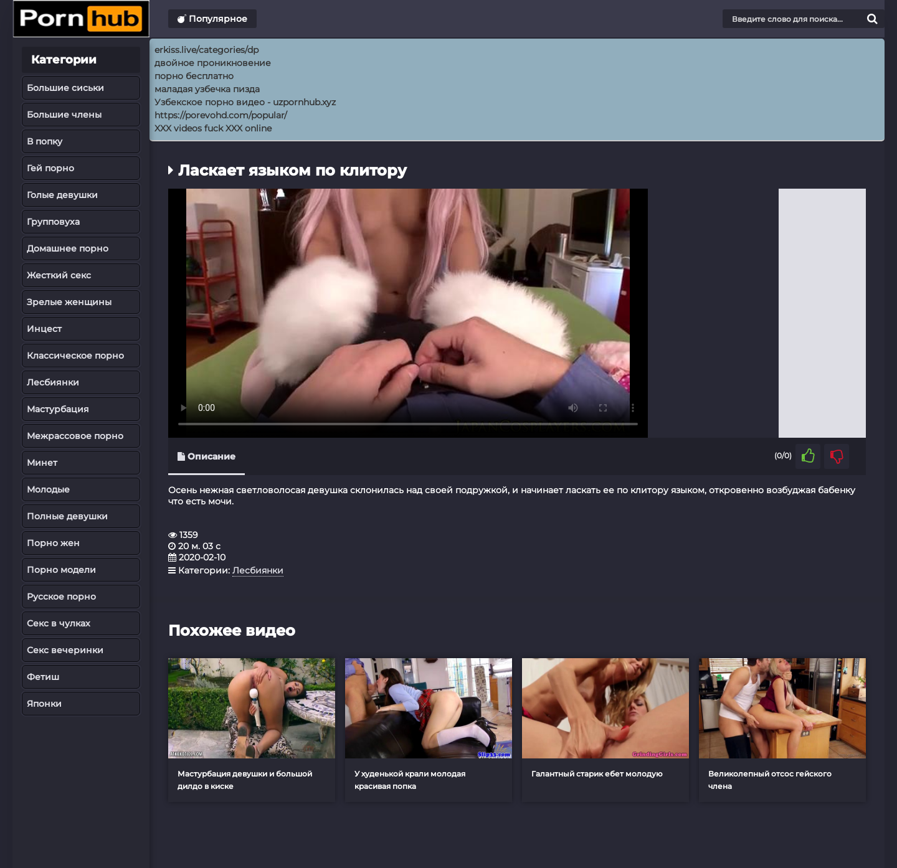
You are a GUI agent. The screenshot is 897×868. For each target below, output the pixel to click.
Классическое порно (75, 355)
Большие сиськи (65, 87)
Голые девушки (62, 194)
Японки (44, 703)
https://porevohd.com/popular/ (220, 115)
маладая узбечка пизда (207, 89)
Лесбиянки (53, 382)
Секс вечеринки (65, 650)
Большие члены (64, 114)
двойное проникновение (212, 62)
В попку (44, 141)
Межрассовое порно (75, 435)
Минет (42, 462)
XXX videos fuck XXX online (213, 128)
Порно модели (61, 569)
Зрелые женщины (69, 302)
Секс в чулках (58, 623)
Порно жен (53, 543)
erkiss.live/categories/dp (206, 49)
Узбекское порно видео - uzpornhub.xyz (245, 102)
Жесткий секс (59, 275)
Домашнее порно (67, 248)
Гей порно (50, 168)
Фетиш (43, 676)
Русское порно (61, 596)
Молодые (48, 489)
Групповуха (53, 221)
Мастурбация (58, 409)
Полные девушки (67, 516)
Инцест (44, 328)
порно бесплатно (194, 76)
